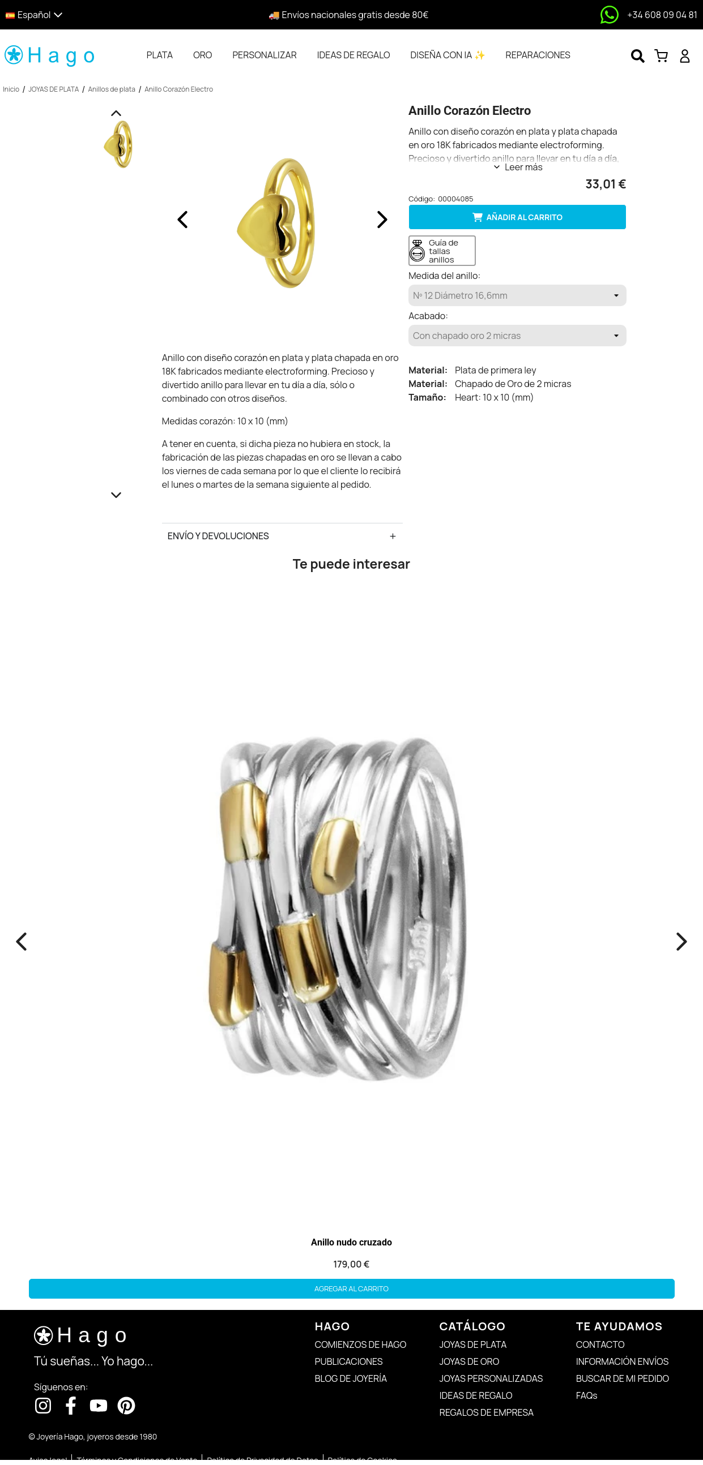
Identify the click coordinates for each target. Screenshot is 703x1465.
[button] (89, 15)
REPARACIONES (538, 55)
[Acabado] (517, 335)
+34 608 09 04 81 (662, 14)
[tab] (160, 55)
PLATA (160, 55)
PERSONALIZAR (264, 55)
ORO (202, 55)
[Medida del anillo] (517, 295)
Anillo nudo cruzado (351, 1242)
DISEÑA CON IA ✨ (448, 55)
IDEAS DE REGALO (353, 55)
